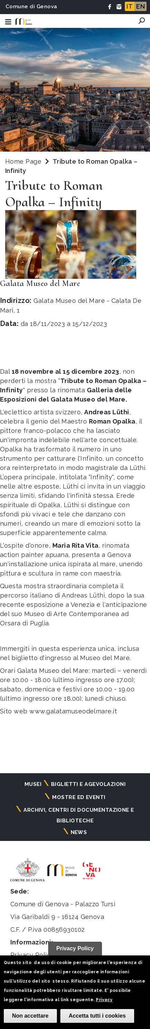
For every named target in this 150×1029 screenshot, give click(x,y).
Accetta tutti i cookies (97, 1016)
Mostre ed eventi (79, 797)
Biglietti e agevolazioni (88, 784)
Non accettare (30, 1016)
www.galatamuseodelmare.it (73, 711)
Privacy (104, 999)
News (79, 832)
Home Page (23, 161)
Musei (32, 784)
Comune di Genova (31, 6)
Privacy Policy (32, 955)
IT (130, 6)
